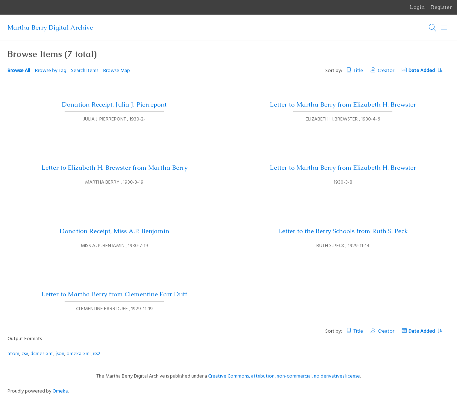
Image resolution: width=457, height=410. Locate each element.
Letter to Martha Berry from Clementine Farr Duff (114, 294)
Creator (386, 71)
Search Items (84, 71)
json (60, 354)
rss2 (96, 354)
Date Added (425, 71)
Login (417, 7)
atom (13, 354)
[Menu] (444, 28)
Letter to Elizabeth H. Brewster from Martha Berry (114, 167)
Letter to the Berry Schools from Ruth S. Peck (343, 231)
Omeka (60, 391)
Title (358, 71)
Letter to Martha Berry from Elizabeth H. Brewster (343, 104)
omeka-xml (78, 354)
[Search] (432, 28)
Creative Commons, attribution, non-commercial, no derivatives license (284, 376)
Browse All (18, 71)
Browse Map (116, 71)
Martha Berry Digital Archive (50, 27)
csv (24, 354)
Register (441, 7)
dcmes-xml (42, 354)
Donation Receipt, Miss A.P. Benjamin (114, 231)
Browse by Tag (50, 71)
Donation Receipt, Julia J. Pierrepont (114, 104)
